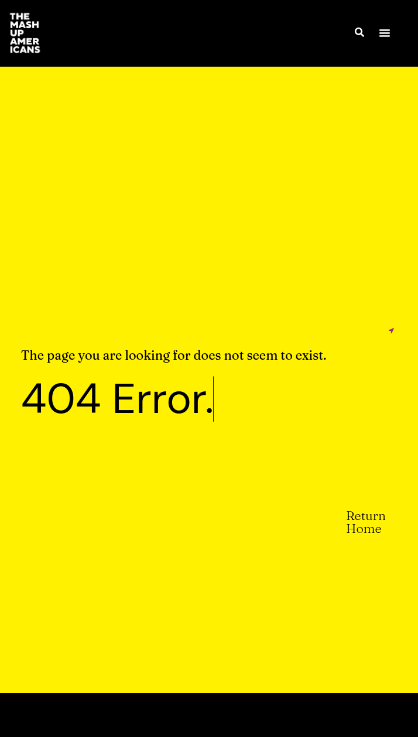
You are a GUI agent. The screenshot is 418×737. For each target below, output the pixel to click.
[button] (384, 33)
